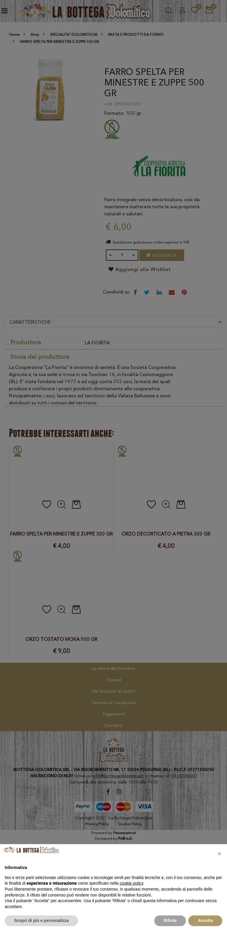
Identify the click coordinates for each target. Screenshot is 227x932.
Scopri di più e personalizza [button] (41, 920)
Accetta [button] (205, 920)
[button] (219, 853)
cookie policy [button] (131, 883)
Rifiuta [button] (170, 920)
